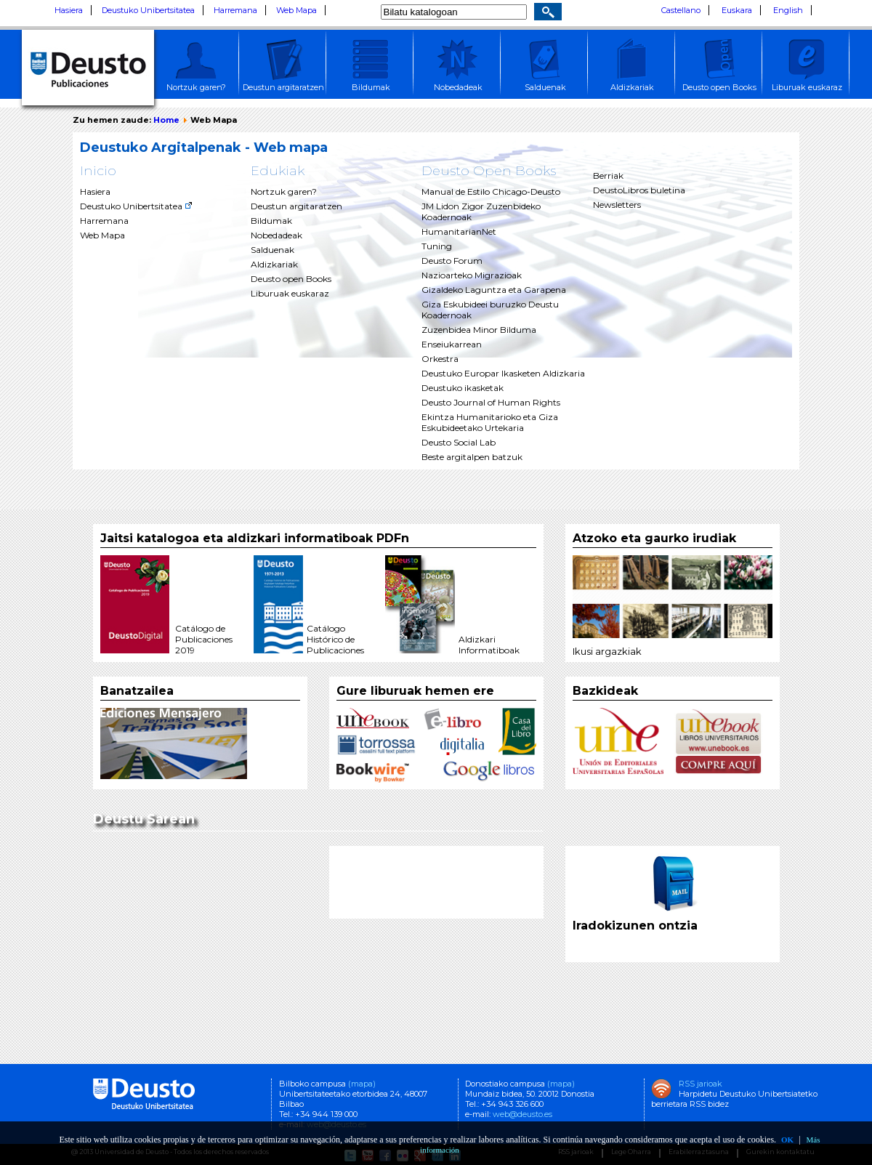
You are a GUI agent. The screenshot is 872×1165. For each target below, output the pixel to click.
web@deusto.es (521, 1114)
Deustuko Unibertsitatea (148, 10)
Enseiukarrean (451, 344)
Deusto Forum (452, 260)
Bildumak (271, 220)
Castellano (681, 10)
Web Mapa (296, 10)
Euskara (737, 10)
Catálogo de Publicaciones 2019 (204, 639)
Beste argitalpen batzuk (471, 456)
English (788, 10)
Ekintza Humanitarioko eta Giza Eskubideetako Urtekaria (489, 422)
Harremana (235, 10)
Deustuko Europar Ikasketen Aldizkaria (503, 373)
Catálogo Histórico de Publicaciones (335, 639)
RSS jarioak (700, 1084)
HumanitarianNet (458, 231)
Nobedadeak (276, 235)
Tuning (436, 246)
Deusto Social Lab (458, 442)
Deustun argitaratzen (296, 206)
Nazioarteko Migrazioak (471, 275)
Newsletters (617, 204)
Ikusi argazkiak (607, 651)
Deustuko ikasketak (462, 387)
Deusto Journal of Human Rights (490, 402)
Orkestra (440, 358)
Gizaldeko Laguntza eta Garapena (493, 289)
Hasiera (68, 10)
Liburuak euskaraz (290, 293)
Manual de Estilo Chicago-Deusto (490, 191)
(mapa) (362, 1084)
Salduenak (272, 249)
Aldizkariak (274, 264)
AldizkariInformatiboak (489, 645)
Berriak (608, 175)
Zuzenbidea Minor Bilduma (478, 329)
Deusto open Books (291, 278)
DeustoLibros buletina (639, 190)
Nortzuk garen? (284, 191)
